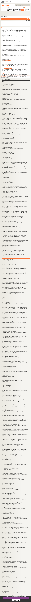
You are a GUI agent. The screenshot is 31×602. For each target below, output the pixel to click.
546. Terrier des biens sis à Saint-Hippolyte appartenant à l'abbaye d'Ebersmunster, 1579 (13, 269)
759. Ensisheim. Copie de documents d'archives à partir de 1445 (9, 191)
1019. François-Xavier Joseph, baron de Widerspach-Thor (9, 543)
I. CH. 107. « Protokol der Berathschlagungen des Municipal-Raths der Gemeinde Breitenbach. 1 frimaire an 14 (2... (15, 49)
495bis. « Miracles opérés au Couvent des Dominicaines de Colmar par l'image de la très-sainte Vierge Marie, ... (15, 351)
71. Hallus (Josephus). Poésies (5, 548)
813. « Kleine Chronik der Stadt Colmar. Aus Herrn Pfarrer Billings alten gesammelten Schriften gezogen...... (15, 95)
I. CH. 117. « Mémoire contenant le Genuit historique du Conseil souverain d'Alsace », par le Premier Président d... (15, 419)
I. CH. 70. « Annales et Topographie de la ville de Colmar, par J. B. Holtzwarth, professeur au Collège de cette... (15, 99)
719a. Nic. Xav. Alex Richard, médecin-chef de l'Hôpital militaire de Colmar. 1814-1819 (12, 534)
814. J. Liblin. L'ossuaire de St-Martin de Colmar (7, 167)
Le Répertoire (19, 5)
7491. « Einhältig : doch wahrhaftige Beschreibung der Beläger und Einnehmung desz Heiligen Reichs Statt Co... (15, 108)
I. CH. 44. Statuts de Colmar (5, 54)
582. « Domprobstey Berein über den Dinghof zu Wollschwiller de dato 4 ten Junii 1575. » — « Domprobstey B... (15, 308)
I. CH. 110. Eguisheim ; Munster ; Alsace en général (8, 188)
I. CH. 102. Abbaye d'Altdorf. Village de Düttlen (7, 338)
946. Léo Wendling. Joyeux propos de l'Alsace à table (8, 573)
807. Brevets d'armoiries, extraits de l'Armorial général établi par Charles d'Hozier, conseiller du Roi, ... (14, 577)
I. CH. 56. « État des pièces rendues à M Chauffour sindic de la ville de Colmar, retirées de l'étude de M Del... (15, 73)
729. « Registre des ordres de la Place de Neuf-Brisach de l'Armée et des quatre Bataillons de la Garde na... (15, 232)
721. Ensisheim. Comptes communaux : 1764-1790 (8, 192)
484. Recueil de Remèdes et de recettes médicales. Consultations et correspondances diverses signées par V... (15, 587)
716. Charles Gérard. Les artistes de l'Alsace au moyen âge (9, 475)
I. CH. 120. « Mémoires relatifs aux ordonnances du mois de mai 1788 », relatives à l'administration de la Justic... (14, 445)
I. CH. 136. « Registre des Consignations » (7, 459)
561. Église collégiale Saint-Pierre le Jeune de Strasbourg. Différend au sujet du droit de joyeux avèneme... (14, 399)
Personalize (25, 598)
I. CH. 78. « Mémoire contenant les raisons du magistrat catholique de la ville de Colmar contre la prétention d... (15, 112)
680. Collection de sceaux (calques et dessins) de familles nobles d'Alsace (11, 578)
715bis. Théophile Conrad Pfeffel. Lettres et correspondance (9, 529)
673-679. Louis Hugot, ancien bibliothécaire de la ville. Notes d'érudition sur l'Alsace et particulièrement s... (14, 45)
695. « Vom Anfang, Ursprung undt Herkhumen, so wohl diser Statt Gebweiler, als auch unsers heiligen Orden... (14, 201)
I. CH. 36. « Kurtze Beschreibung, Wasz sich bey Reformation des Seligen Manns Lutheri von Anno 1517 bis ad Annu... (15, 322)
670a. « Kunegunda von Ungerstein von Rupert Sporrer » (9, 572)
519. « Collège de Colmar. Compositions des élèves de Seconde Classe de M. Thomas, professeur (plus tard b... (14, 154)
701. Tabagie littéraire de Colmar (6, 157)
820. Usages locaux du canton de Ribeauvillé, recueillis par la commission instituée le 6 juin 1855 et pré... (15, 247)
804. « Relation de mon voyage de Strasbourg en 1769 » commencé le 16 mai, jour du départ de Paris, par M (15, 288)
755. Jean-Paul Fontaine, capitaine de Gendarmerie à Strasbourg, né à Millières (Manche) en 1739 (14, 502)
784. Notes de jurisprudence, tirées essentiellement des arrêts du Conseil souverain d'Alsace (13, 430)
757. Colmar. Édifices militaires (5, 177)
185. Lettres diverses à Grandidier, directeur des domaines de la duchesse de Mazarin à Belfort (13, 508)
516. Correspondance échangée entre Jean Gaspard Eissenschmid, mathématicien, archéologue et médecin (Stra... (15, 547)
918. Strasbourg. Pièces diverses (6, 284)
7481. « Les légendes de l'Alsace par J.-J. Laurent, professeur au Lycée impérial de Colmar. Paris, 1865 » (14, 561)
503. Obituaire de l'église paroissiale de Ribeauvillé (8, 246)
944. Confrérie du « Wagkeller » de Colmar (7, 147)
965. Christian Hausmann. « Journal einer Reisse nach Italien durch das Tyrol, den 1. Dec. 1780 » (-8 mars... (15, 509)
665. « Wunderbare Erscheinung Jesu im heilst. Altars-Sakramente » (10, 207)
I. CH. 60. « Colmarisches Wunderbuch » (6, 78)
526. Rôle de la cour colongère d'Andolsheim (7, 35)
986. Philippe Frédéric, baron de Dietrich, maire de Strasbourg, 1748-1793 (11, 497)
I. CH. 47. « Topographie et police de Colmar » (7, 60)
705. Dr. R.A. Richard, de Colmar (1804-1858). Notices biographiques (10, 480)
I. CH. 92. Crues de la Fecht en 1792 (6, 316)
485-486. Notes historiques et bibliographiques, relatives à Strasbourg (10, 278)
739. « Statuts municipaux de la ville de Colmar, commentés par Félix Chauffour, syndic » (13, 55)
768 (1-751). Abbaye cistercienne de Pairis (7, 391)
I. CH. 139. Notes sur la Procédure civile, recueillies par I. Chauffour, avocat (11, 463)
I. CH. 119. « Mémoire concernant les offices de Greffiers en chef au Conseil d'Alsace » (12, 444)
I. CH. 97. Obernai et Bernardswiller (6, 237)
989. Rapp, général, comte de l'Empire (6, 533)
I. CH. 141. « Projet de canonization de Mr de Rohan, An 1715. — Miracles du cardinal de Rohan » (13, 327)
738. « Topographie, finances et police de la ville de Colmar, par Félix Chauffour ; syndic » (13, 61)
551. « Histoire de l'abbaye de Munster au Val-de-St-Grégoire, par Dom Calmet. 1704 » (12, 380)
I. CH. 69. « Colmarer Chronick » (5, 98)
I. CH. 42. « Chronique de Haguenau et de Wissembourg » (9, 203)
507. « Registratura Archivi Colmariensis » (7, 44)
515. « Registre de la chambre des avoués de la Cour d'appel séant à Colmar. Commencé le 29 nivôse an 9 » (15, 464)
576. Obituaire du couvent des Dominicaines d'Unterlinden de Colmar (10, 352)
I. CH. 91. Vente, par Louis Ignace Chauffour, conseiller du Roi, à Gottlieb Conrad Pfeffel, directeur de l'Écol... (15, 123)
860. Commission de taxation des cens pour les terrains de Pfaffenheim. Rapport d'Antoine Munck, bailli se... (15, 240)
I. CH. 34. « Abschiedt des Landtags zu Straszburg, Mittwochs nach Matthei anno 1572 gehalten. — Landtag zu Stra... (15, 282)
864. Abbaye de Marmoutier (5, 375)
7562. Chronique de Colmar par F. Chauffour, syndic (8, 85)
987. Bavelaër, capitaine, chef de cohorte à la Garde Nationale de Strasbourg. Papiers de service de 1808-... (14, 484)
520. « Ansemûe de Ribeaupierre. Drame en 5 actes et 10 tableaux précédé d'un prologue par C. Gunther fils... (15, 558)
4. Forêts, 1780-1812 (5, 258)
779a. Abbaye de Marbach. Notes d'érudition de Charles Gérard (9, 372)
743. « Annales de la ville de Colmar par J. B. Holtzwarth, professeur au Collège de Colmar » (13, 100)
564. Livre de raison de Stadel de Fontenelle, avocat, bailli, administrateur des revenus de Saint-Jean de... (15, 360)
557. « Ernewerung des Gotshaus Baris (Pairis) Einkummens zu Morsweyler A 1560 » (12, 230)
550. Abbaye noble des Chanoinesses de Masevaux (8, 376)
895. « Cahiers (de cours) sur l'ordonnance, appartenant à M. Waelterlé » (10, 468)
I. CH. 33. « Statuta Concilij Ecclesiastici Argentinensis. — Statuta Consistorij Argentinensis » (13, 323)
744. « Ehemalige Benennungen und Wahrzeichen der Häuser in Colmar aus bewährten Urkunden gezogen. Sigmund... (15, 162)
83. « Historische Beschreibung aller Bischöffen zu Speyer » (9, 331)
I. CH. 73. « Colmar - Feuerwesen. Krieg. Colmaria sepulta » (9, 109)
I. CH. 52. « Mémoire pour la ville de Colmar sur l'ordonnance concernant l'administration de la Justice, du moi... (15, 68)
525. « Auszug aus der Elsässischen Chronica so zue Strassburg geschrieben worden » (12, 216)
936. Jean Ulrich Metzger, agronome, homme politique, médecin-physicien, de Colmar (12, 517)
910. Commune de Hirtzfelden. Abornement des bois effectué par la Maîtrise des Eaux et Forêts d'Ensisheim (15, 212)
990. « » (14, 163)
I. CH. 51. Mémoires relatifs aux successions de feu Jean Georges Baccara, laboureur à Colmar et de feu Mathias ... (15, 66)
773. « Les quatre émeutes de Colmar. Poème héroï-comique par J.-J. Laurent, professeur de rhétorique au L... (15, 562)
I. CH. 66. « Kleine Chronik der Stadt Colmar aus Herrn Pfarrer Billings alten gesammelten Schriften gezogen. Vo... (15, 90)
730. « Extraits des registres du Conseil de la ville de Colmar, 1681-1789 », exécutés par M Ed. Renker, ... (14, 124)
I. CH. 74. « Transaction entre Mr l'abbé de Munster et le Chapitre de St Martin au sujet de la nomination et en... (15, 346)
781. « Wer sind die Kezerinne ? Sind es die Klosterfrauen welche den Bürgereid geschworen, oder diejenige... (15, 362)
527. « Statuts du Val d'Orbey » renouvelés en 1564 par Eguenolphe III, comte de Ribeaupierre (13, 236)
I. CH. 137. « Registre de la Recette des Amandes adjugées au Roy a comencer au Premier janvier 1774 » (14, 460)
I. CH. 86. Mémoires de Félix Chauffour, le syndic (8, 129)
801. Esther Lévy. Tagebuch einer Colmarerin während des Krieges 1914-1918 (11, 144)
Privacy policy (16, 600)
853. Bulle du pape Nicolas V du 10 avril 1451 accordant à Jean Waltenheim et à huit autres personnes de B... (15, 317)
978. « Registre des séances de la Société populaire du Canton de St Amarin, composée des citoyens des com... (14, 268)
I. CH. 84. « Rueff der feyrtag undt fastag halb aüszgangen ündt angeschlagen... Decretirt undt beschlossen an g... (15, 134)
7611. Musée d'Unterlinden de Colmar (6, 159)
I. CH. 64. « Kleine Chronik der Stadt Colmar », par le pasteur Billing (10, 88)
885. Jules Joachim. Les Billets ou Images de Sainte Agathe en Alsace (10, 592)
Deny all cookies (16, 598)
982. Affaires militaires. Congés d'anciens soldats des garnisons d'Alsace (11, 478)
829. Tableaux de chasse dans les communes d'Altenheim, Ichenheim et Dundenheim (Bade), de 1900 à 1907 (15, 31)
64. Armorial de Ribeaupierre (5, 576)
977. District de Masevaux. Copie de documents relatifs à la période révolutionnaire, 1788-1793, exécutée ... (14, 227)
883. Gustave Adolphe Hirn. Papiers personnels (7, 512)
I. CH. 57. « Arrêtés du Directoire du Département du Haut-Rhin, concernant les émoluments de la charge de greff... (14, 74)
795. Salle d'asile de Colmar (5, 173)
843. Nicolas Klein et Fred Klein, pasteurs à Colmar (8, 513)
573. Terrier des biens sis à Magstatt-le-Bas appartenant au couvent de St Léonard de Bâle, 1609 (13, 225)
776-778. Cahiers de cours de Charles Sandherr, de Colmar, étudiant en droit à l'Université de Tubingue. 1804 (15, 537)
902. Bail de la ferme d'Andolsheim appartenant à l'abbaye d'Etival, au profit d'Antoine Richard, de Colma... (15, 36)
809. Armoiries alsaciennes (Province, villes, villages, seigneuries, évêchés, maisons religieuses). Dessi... (14, 581)
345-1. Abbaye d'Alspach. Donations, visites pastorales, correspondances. (11, 337)
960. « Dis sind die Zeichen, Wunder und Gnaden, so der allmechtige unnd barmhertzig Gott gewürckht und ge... (15, 404)
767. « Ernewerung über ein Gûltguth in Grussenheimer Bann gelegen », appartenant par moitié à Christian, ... (15, 196)
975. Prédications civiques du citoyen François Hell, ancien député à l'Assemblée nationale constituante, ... (15, 220)
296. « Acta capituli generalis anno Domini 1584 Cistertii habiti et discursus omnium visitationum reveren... (15, 371)
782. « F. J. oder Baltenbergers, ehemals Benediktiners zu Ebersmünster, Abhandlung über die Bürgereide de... (15, 365)
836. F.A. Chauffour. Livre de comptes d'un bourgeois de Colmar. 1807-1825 (11, 492)
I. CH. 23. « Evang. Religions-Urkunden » (7, 104)
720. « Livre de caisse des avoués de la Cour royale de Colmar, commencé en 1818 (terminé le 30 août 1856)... (14, 465)
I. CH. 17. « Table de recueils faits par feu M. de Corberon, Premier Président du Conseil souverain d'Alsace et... (15, 436)
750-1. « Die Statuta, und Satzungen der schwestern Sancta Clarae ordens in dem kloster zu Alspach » (14, 336)
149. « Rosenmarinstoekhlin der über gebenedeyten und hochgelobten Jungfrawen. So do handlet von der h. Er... (14, 370)
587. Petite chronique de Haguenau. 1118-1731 (7, 202)
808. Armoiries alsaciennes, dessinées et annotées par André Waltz (10, 580)
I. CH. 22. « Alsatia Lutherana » (5, 414)
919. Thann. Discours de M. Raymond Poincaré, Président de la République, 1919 (12, 294)
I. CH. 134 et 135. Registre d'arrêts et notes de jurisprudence (9, 458)
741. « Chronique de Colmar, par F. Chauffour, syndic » (8, 84)
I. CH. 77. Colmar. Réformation (5, 103)
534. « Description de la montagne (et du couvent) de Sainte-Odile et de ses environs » (12, 395)
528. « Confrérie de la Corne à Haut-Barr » (7, 557)
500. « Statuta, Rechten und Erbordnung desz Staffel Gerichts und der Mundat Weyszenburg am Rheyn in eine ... (15, 307)
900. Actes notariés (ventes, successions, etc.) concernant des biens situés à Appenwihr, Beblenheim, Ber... (14, 29)
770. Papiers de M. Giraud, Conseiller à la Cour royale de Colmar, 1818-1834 (11, 503)
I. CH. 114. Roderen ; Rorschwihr (6, 267)
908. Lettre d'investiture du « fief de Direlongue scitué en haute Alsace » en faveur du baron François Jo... (14, 187)
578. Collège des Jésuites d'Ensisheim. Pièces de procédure (9, 366)
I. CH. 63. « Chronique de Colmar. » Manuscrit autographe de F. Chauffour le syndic (12, 83)
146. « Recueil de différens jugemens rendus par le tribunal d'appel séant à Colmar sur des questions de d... (15, 443)
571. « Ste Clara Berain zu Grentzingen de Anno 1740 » (8, 193)
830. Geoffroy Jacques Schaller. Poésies (6, 552)
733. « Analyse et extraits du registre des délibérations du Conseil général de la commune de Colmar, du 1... (15, 128)
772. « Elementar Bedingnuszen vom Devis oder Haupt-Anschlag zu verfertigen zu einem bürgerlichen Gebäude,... (15, 166)
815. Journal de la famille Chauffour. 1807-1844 (7, 488)
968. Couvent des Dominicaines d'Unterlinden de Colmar (9, 355)
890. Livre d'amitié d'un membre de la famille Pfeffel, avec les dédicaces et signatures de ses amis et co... (15, 527)
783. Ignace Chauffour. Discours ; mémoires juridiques (8, 493)
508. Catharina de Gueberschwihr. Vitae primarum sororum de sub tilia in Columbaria (12, 348)
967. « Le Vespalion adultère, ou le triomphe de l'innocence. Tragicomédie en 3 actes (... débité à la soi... (14, 551)
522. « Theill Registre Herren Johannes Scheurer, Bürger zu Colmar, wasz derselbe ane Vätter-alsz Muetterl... (15, 183)
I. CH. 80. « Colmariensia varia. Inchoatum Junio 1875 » (8, 114)
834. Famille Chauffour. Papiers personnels (7, 487)
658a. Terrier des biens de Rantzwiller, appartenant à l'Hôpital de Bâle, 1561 (11, 245)
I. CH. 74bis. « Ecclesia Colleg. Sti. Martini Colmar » (8, 343)
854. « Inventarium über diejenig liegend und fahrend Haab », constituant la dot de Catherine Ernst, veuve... (15, 181)
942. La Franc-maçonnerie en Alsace (6, 590)
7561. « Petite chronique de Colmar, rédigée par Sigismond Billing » (10, 94)
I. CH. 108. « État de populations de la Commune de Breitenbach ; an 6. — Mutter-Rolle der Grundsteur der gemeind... (14, 50)
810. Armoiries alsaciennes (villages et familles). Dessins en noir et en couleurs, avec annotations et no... (14, 582)
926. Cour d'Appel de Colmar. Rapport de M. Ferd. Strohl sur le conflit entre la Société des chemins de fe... (15, 313)
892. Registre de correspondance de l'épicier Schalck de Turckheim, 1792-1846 (11, 299)
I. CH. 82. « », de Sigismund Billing (9, 132)
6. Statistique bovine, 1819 (6, 260)
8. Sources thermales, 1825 (6, 263)
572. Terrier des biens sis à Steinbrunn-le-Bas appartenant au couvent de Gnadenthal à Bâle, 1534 (14, 273)
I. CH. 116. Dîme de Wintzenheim (6, 302)
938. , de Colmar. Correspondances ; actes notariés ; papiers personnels (12, 523)
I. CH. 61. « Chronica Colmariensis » (6, 79)
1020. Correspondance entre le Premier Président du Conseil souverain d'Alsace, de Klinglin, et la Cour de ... (14, 439)
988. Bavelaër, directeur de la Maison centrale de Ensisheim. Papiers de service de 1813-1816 (13, 485)
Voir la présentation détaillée (25, 24)
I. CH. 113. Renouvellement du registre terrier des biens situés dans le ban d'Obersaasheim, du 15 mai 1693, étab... (15, 242)
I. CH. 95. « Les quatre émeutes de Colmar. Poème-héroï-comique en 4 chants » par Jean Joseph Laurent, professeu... (15, 563)
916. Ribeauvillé (4, 252)
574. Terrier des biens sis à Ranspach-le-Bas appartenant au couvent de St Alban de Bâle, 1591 (13, 241)
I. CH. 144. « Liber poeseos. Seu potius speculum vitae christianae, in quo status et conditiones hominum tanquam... (15, 392)
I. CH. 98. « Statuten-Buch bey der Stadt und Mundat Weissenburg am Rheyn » (11, 306)
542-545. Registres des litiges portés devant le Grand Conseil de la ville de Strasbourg (12, 287)
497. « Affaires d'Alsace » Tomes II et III (6, 435)
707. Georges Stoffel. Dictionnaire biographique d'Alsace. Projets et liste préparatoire (12, 473)
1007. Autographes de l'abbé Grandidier (6, 507)
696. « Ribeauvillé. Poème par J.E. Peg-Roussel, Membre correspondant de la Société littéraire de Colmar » (15, 567)
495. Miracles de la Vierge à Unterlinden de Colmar (8, 350)
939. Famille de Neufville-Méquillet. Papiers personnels (8, 522)
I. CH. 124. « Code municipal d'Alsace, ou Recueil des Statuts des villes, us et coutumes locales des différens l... (15, 416)
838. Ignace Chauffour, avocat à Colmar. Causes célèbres (9, 470)
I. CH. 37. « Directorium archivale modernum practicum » (9, 400)
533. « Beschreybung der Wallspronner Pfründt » (7, 410)
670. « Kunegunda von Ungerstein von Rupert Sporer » (8, 571)
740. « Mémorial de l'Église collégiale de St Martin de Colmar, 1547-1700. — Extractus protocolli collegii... (15, 347)
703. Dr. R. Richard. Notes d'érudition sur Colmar (8, 46)
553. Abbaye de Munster (5, 381)
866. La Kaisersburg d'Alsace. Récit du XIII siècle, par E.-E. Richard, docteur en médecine (13, 568)
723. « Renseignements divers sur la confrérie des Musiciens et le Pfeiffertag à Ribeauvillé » (13, 251)
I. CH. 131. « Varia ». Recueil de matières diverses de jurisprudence (10, 454)
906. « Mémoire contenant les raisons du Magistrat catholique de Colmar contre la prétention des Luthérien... (15, 110)
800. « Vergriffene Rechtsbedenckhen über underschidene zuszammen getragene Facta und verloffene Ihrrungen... (14, 117)
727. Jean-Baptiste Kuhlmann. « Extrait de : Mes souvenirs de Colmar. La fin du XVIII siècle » (13, 139)
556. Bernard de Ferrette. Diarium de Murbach (7, 382)
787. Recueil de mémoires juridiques (6, 385)
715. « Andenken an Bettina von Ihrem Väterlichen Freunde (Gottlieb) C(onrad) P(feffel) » (13, 528)
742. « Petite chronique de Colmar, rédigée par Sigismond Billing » (10, 93)
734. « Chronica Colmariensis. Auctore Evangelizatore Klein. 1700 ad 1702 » (11, 80)
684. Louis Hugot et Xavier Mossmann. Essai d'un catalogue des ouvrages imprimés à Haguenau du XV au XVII (14, 205)
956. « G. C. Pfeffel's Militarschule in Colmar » (7, 152)
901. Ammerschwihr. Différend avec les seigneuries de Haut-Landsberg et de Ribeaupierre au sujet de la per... (15, 34)
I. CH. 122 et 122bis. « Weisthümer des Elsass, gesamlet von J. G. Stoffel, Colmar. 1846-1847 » (13, 415)
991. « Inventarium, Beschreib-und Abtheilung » (7, 182)
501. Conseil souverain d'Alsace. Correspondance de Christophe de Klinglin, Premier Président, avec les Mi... (14, 440)
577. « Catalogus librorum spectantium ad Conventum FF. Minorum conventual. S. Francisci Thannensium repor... (15, 406)
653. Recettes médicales (5, 586)
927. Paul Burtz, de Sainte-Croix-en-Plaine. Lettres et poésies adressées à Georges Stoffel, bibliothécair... (14, 556)
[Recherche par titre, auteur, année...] (14, 7)
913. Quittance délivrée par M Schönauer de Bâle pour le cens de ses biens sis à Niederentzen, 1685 (14, 235)
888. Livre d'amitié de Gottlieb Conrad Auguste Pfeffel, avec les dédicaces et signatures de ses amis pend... (15, 524)
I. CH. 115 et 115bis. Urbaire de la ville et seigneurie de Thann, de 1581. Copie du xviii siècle (13, 292)
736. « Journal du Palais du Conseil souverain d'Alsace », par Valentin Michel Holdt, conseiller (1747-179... (15, 429)
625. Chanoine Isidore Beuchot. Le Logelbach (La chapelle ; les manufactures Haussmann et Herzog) (14, 186)
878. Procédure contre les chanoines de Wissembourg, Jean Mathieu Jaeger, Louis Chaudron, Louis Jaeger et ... (15, 411)
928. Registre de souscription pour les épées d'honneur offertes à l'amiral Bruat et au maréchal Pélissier (14, 168)
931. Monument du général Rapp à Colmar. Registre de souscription (10, 171)
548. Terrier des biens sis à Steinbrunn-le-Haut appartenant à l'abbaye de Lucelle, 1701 (12, 274)
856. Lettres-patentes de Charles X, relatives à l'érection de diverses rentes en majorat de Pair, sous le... (14, 532)
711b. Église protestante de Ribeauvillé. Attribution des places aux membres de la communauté (13, 250)
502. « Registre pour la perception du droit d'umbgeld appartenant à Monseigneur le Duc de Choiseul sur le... (15, 118)
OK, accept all (7, 598)
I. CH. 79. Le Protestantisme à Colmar (6, 113)
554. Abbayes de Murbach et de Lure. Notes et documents (9, 386)
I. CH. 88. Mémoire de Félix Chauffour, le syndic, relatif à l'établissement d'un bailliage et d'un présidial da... (15, 119)
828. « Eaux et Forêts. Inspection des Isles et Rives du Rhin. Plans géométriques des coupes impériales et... (15, 312)
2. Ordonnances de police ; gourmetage (7, 255)
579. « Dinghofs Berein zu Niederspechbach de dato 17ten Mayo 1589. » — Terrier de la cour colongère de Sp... (15, 272)
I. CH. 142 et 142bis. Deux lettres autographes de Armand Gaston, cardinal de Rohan (12, 328)
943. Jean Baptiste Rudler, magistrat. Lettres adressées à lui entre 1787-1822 (11, 536)
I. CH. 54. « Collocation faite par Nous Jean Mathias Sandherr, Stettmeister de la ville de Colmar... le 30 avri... (15, 70)
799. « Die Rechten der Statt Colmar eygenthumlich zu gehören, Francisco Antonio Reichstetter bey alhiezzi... (15, 56)
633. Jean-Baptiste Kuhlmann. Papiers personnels (8, 138)
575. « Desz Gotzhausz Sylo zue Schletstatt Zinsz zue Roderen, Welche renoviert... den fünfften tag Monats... (14, 264)
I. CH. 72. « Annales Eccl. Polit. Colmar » (7, 105)
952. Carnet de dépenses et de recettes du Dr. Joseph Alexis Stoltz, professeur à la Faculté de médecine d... (15, 546)
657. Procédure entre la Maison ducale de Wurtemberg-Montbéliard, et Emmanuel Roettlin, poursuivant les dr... (14, 231)
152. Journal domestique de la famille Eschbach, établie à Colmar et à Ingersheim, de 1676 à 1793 (14, 499)
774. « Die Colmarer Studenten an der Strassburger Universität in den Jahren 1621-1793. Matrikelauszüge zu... (15, 479)
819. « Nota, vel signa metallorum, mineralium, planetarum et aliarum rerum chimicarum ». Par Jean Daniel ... (15, 222)
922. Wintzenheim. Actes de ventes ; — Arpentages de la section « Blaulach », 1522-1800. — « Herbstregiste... (14, 303)
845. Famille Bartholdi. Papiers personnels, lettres (8, 483)
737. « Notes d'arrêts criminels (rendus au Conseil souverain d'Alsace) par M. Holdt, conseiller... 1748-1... (14, 425)
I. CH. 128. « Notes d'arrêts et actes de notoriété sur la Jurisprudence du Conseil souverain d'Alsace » (14, 450)
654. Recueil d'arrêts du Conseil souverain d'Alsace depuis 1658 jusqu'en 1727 (11, 424)
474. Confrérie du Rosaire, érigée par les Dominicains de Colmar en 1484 (10, 357)
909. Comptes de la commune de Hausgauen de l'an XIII (8, 210)
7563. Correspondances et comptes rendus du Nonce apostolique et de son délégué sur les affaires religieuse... (15, 387)
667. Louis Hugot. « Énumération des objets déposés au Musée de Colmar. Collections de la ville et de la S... (15, 161)
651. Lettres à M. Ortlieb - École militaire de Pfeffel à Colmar (9, 153)
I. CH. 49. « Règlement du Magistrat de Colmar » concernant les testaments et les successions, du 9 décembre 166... (15, 64)
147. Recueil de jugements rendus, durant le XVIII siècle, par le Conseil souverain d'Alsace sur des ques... (15, 441)
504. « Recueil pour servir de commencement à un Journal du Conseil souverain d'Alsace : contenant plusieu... (15, 421)
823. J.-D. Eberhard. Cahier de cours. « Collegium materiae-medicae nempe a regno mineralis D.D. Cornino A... (15, 595)
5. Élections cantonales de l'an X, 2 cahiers (8, 259)
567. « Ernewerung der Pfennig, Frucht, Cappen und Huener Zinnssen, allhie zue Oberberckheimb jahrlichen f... (15, 41)
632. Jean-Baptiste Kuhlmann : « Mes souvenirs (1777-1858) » (9, 137)
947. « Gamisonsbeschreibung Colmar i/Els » (7, 178)
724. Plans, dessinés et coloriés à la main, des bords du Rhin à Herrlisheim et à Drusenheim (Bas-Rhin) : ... (14, 311)
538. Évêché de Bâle (4, 318)
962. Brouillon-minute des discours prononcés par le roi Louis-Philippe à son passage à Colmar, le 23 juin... (14, 142)
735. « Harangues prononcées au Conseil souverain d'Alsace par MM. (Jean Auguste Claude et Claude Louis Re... (14, 434)
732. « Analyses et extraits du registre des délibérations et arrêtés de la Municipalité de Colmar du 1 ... (14, 127)
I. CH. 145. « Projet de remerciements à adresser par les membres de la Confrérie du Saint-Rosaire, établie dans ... (15, 394)
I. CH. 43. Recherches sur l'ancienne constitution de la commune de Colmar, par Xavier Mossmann (14, 51)
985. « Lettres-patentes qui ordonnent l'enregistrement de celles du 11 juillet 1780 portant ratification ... (14, 321)
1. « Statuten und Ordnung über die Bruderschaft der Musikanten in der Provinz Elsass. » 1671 (14, 254)
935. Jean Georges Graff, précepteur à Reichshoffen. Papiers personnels (10, 504)
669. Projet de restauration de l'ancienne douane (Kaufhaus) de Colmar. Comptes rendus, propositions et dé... (14, 172)
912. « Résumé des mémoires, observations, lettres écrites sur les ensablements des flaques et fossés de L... (15, 217)
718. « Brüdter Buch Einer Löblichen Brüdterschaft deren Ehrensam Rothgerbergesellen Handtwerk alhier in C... (14, 149)
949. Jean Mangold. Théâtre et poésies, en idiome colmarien (9, 566)
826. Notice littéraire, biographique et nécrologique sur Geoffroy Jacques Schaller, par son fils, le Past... (14, 538)
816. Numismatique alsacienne (5, 591)
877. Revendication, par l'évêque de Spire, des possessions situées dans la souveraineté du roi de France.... (15, 332)
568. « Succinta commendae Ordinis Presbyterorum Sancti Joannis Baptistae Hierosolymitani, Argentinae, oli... (15, 401)
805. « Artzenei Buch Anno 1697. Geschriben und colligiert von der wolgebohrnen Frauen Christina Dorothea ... (15, 585)
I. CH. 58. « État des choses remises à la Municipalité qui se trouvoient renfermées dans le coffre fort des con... (15, 75)
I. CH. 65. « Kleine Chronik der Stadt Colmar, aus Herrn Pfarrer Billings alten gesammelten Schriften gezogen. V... (15, 89)
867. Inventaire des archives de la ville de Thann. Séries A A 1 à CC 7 (10, 293)
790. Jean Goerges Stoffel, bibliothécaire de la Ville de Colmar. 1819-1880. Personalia (12, 541)
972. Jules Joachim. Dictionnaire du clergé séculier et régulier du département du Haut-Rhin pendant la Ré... (15, 474)
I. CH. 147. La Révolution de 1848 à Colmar (7, 143)
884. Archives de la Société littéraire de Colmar (7, 158)
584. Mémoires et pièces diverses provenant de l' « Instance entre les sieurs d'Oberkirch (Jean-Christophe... (14, 326)
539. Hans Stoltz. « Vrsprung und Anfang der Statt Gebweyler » (9, 197)
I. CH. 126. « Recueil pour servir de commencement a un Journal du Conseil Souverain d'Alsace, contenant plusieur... (14, 448)
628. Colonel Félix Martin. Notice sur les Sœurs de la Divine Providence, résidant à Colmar (13, 361)
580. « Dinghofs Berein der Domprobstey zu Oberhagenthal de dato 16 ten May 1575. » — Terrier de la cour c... (15, 206)
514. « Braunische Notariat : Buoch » (6, 469)
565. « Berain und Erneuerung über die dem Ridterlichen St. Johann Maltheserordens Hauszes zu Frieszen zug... (15, 367)
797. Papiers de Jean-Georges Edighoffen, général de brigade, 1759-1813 (10, 498)
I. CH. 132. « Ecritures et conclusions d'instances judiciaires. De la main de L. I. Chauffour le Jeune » (14, 455)
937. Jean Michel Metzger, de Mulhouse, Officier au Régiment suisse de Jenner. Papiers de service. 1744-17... (14, 518)
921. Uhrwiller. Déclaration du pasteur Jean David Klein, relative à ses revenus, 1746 (12, 301)
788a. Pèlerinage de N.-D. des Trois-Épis (7, 409)
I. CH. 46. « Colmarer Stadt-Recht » (6, 59)
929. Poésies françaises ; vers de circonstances (7, 553)
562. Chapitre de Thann (4, 405)
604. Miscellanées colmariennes (5, 176)
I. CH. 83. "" (6, 133)
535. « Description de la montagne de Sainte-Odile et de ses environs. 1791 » (11, 396)
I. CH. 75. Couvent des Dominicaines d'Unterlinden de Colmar (9, 356)
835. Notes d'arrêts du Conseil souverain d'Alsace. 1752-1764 (9, 426)
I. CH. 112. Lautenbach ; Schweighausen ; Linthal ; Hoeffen (9, 221)
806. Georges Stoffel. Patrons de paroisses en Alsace (8, 333)
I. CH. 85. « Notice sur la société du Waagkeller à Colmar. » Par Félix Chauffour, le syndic (12, 148)
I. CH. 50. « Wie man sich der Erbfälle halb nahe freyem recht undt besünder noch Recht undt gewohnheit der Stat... (15, 65)
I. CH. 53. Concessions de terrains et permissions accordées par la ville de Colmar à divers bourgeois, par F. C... (15, 69)
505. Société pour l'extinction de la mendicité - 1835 (8, 289)
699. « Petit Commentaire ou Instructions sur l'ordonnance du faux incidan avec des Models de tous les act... (15, 431)
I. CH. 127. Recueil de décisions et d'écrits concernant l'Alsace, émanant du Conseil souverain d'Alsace (14, 449)
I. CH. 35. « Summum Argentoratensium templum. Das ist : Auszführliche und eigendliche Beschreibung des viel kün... (15, 283)
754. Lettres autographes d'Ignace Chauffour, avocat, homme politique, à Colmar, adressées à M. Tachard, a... (14, 494)
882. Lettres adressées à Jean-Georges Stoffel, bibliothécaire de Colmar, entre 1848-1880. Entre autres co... (14, 542)
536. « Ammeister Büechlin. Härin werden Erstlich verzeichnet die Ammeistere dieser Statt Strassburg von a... (15, 279)
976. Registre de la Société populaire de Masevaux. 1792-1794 (9, 226)
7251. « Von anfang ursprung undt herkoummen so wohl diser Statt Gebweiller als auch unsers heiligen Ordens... (15, 198)
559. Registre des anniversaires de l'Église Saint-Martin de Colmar (10, 342)
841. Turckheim (3, 297)
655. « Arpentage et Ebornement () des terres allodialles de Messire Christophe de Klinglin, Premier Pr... (15, 211)
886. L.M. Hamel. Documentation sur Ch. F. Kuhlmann (8, 514)
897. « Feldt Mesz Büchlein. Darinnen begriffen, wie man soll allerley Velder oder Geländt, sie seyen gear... (15, 298)
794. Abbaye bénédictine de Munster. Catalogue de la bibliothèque (10, 377)
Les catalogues (5, 5)
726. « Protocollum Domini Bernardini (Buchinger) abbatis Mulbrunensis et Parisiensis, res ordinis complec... (15, 390)
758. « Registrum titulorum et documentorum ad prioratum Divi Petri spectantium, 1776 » (13, 341)
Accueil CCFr (2, 13)
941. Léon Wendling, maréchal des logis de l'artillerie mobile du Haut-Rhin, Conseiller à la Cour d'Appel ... (15, 39)
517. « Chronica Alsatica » (5, 277)
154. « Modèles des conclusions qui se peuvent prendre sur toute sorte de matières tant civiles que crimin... (15, 420)
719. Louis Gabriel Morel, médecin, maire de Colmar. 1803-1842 (9, 519)
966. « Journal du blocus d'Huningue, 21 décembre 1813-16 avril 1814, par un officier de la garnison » (14, 215)
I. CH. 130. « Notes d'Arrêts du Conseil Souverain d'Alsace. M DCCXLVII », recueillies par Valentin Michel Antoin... (14, 453)
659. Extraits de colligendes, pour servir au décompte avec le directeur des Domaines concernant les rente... (15, 30)
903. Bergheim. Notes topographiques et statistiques (8, 40)
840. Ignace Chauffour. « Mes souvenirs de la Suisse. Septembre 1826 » (10, 489)
